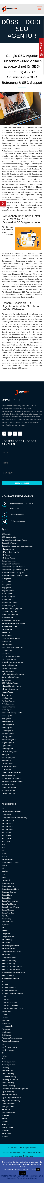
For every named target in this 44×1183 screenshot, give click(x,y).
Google (4, 853)
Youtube (5, 1121)
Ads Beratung (6, 943)
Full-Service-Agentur (9, 659)
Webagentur (6, 653)
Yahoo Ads (5, 999)
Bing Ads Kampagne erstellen (12, 993)
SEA (3, 844)
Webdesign (6, 1029)
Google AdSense (8, 886)
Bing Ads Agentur (8, 591)
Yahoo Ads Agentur (8, 597)
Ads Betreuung (7, 940)
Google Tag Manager (9, 904)
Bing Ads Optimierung (9, 990)
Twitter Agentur (7, 710)
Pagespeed (6, 880)
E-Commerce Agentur (9, 668)
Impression (5, 925)
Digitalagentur (7, 680)
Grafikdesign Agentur (9, 766)
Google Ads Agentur (9, 561)
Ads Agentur (6, 555)
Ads (3, 928)
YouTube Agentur (8, 704)
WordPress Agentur (9, 740)
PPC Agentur (6, 585)
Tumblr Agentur (7, 731)
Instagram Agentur (8, 707)
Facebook (5, 1124)
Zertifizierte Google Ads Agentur (13, 573)
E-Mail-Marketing (8, 1074)
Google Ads (6, 934)
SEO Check (6, 841)
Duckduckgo (6, 1011)
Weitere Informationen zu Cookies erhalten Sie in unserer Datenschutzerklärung (22, 1177)
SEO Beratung (7, 835)
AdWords (5, 931)
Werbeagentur (7, 629)
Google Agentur (7, 617)
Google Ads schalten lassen (11, 952)
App (3, 1044)
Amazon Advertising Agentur (12, 608)
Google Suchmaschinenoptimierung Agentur (17, 546)
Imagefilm (5, 1115)
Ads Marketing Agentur (10, 689)
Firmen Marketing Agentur (11, 656)
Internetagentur (7, 641)
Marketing (5, 1068)
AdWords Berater (8, 975)
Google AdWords (8, 937)
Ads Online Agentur (9, 558)
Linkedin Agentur (8, 725)
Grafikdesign (6, 1035)
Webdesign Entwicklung (10, 1041)
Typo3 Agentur (7, 746)
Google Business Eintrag (10, 889)
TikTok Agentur (7, 716)
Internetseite (6, 1023)
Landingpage (6, 1032)
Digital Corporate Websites (11, 1098)
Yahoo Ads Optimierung (10, 1005)
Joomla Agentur (7, 749)
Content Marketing (8, 1086)
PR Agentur (6, 632)
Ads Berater (6, 955)
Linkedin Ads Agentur (9, 611)
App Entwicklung (8, 1050)
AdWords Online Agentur (10, 552)
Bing (3, 981)
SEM (3, 847)
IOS (3, 1053)
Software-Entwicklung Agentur (12, 781)
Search (4, 856)
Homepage (6, 1020)
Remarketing (6, 919)
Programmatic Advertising (11, 1101)
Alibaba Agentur (7, 698)
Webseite (5, 1017)
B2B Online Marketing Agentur (12, 662)
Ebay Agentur (6, 695)
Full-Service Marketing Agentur (13, 647)
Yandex (4, 1014)
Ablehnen (22, 1173)
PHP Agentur (6, 760)
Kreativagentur (7, 644)
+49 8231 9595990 (17, 514)
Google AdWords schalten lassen (13, 972)
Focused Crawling (8, 1104)
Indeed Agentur (7, 722)
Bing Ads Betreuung (9, 987)
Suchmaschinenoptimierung (11, 812)
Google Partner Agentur (10, 626)
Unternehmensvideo (9, 1112)
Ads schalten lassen (9, 949)
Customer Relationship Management (15, 1089)
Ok (38, 1169)
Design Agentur (7, 763)
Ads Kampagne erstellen (10, 946)
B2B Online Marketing (9, 1095)
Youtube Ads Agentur (9, 606)
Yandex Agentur (7, 600)
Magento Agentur (8, 743)
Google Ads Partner (9, 958)
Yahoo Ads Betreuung (9, 1002)
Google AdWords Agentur (11, 564)
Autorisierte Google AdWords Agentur (15, 570)
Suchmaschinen (7, 859)
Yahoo (4, 996)
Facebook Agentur (8, 701)
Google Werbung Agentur (11, 620)
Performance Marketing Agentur (13, 674)
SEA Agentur (6, 579)
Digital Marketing (8, 1092)
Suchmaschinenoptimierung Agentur (14, 540)
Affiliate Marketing (8, 922)
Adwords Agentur (8, 549)
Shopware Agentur (8, 775)
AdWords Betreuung (9, 961)
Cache (4, 877)
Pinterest (5, 1136)
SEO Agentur (6, 534)
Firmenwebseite (7, 1026)
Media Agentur (7, 635)
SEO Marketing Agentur (10, 683)
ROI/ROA (5, 916)
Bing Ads (5, 984)
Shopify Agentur (7, 737)
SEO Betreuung (7, 832)
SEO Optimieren (7, 826)
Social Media (6, 1133)
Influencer (5, 1130)
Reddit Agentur (7, 728)
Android (4, 1056)
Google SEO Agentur (9, 543)
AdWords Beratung (8, 963)
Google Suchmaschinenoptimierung (14, 817)
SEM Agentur (6, 582)
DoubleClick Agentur (9, 787)
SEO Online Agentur (9, 537)
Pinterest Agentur (8, 734)
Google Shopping (8, 910)
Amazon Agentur (8, 692)
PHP (3, 1059)
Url (3, 868)
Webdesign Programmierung (12, 1038)
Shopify (4, 1118)
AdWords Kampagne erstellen (12, 966)
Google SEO (6, 815)
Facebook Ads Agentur (10, 614)
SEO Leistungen (7, 829)
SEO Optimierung (8, 820)
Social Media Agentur (9, 665)
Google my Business (9, 892)
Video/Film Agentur (8, 790)
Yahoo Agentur (7, 594)
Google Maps (6, 898)
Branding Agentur (8, 671)
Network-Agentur (8, 784)
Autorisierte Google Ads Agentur (13, 567)
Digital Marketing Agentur (11, 677)
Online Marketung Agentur (11, 638)
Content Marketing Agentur (11, 772)
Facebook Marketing (9, 1077)
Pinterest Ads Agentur (9, 603)
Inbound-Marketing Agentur (11, 778)
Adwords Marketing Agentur (11, 686)
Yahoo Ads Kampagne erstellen (13, 1008)
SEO (3, 809)
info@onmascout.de (17, 521)
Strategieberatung (8, 1106)
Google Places (7, 895)
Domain (4, 865)
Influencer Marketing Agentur (12, 713)
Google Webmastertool (10, 901)
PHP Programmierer (9, 1065)
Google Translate (8, 913)
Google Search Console (10, 862)
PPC (3, 850)
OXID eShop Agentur (9, 751)
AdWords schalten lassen (11, 969)
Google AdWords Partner (10, 978)
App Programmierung (9, 1047)
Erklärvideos (6, 1109)
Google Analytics (8, 883)
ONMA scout (29, 1156)
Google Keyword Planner (11, 907)
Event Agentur (7, 650)
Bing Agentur (6, 588)
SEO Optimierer (7, 823)
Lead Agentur (6, 769)
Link (3, 874)
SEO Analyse (6, 838)
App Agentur (6, 754)
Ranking (5, 871)
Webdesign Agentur (9, 757)
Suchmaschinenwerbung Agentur (13, 623)
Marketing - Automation (10, 1080)
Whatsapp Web (7, 1127)
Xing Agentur (6, 719)
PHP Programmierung (9, 1062)
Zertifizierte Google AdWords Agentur (15, 576)
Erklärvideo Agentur (9, 793)
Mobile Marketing (8, 1083)
